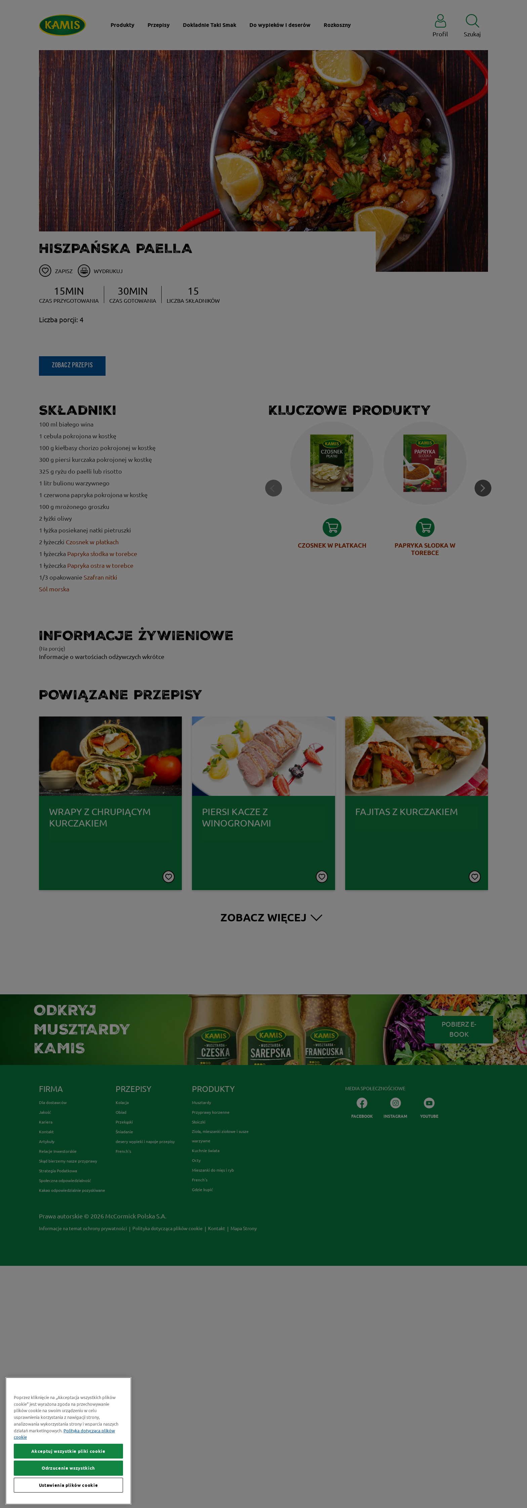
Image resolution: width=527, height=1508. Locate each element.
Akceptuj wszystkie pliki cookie (68, 1453)
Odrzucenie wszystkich (68, 1470)
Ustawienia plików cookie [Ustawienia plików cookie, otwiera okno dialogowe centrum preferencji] (68, 1487)
